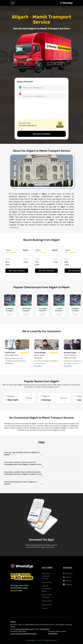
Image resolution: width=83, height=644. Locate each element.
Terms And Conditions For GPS (46, 576)
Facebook (68, 573)
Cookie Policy (47, 605)
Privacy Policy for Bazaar (47, 596)
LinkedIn (67, 577)
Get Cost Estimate (17, 270)
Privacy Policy (47, 582)
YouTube (67, 581)
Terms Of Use (47, 601)
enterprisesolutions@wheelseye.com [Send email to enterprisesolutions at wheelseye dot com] (23, 634)
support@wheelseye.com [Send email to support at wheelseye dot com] (24, 629)
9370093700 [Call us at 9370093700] (45, 629)
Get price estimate (41, 134)
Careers (45, 608)
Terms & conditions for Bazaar (47, 588)
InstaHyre (67, 584)
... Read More (13, 227)
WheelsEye (39, 640)
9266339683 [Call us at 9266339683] (52, 634)
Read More (9, 363)
